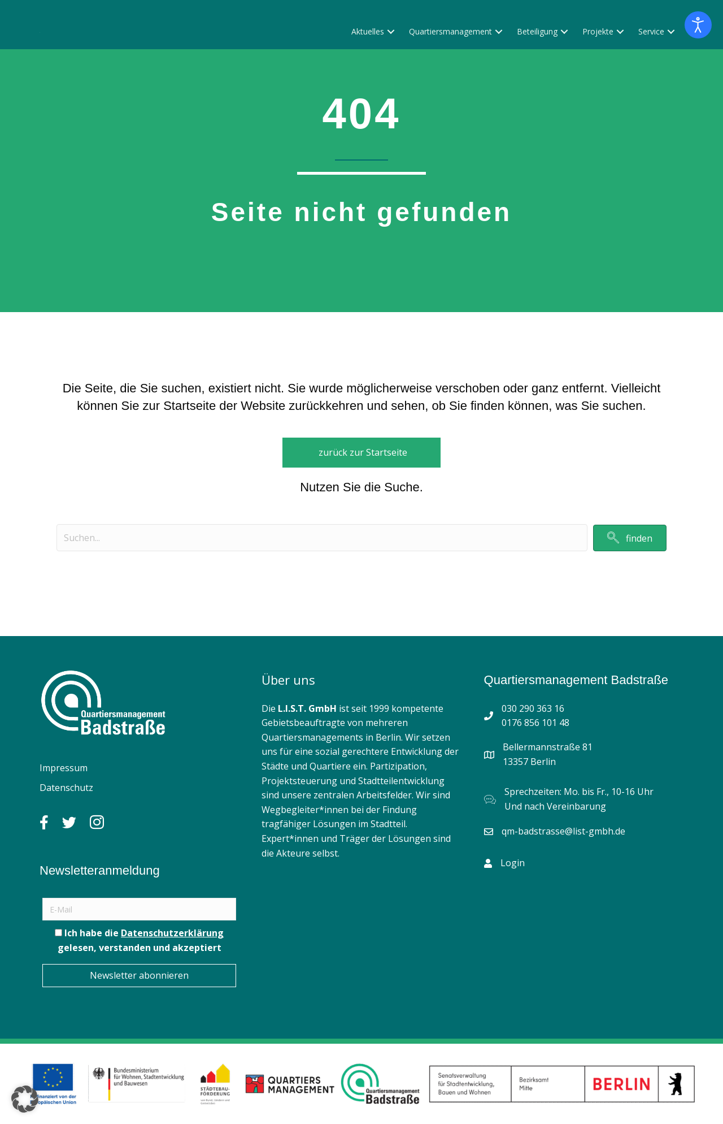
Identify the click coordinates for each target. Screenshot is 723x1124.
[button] (391, 67)
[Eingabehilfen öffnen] (698, 24)
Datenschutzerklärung (172, 933)
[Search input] (321, 537)
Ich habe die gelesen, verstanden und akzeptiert (139, 940)
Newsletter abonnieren (139, 975)
